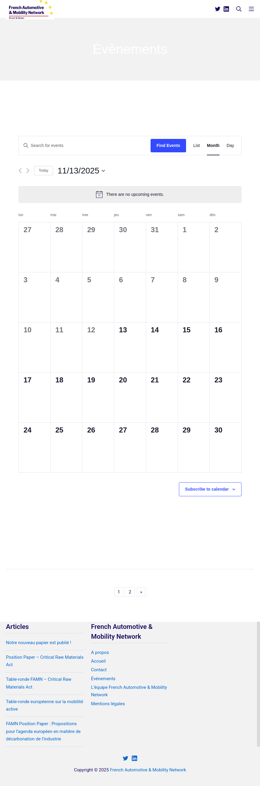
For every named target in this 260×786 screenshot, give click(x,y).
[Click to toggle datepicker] (81, 171)
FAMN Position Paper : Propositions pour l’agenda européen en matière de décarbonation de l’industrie (43, 731)
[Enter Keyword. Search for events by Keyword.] (85, 145)
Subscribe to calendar (207, 489)
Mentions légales (108, 703)
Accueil (98, 661)
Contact (98, 669)
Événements (103, 678)
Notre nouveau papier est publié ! (38, 642)
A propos (100, 652)
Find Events (168, 145)
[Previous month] (20, 170)
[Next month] (28, 170)
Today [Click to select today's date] (43, 170)
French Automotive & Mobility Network (148, 770)
